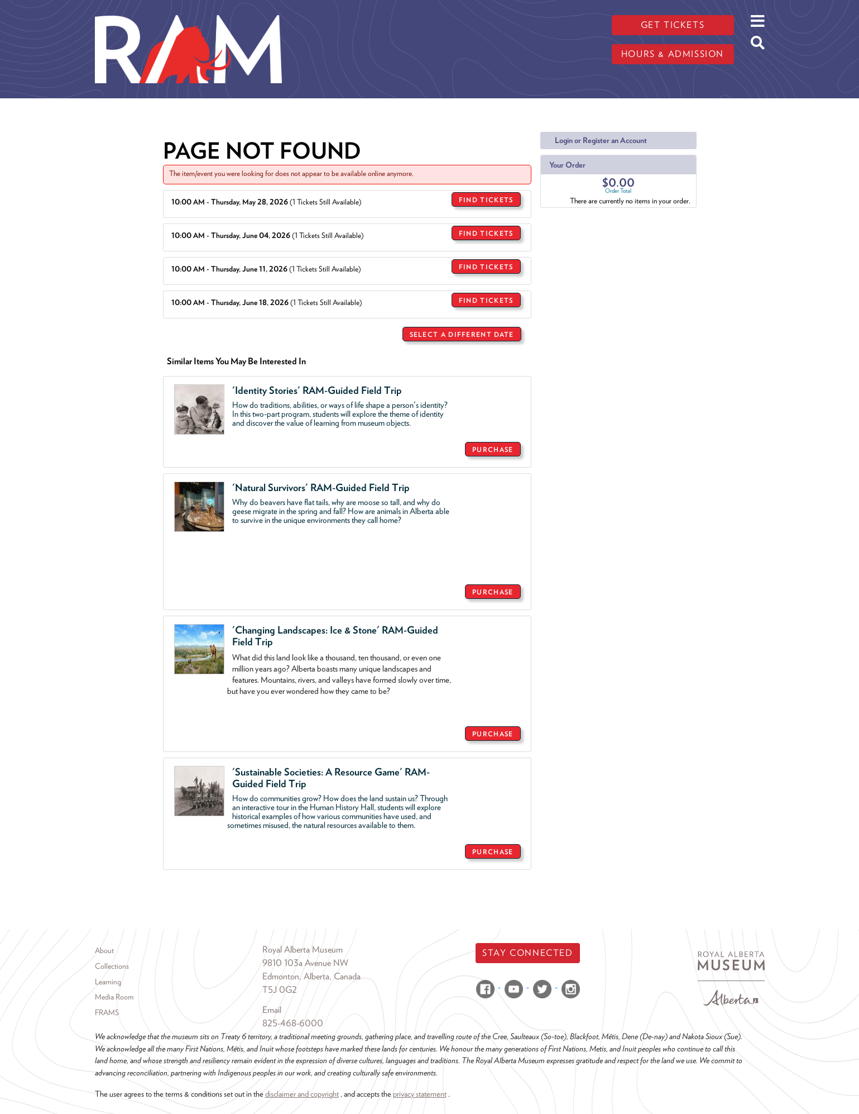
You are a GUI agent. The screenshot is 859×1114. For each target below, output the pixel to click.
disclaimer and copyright (302, 1093)
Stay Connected (527, 953)
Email (271, 1009)
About (104, 950)
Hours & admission (672, 54)
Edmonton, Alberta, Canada (311, 976)
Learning (108, 981)
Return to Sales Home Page (481, 885)
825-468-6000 (292, 1023)
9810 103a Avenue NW (305, 963)
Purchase (492, 449)
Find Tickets (486, 200)
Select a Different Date (462, 334)
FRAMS (107, 1012)
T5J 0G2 (279, 989)
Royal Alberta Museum (302, 949)
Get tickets (673, 25)
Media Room (114, 996)
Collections (112, 965)
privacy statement (420, 1093)
